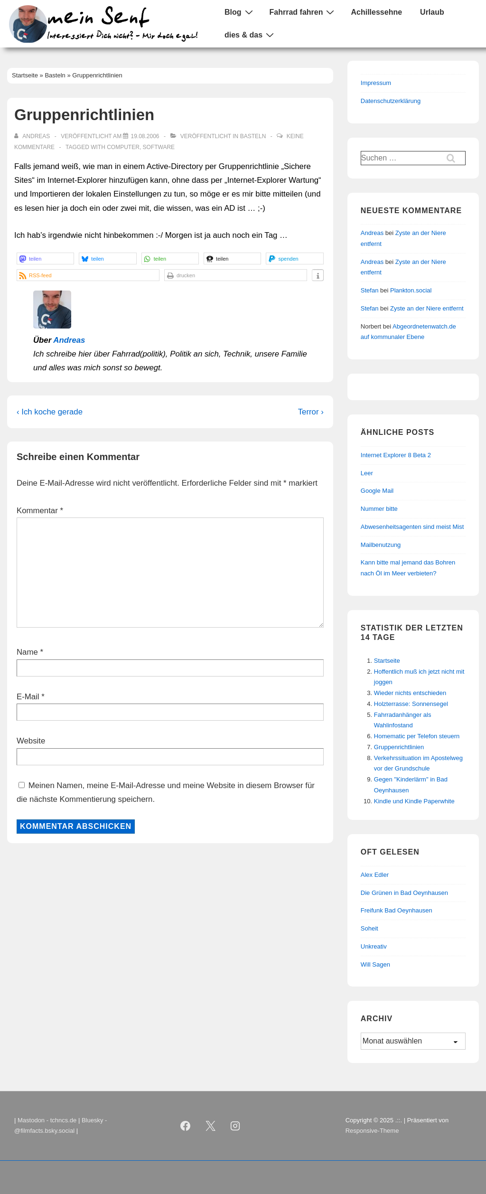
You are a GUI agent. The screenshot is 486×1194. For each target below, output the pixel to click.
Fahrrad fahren (303, 12)
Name (27, 652)
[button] (45, 258)
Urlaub (432, 12)
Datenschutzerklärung (391, 100)
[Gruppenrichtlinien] (145, 136)
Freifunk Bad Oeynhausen (396, 910)
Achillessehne (376, 12)
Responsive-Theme (372, 1130)
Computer (123, 147)
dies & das (250, 34)
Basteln (253, 136)
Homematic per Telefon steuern (416, 736)
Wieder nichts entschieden (410, 692)
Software (159, 147)
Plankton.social (410, 290)
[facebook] (185, 1126)
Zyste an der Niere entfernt (427, 308)
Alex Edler (375, 874)
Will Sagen (375, 964)
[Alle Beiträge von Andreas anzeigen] (33, 136)
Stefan (370, 290)
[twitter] (210, 1126)
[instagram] (235, 1126)
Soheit (369, 928)
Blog (239, 12)
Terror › (311, 411)
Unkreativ (374, 946)
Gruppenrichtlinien (399, 747)
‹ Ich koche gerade (50, 411)
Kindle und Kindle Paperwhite (414, 801)
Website (31, 740)
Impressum (376, 82)
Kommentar (40, 510)
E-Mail (28, 696)
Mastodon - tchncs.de (47, 1120)
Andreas (69, 340)
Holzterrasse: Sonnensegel (411, 703)
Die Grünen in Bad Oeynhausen (404, 892)
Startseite (387, 660)
